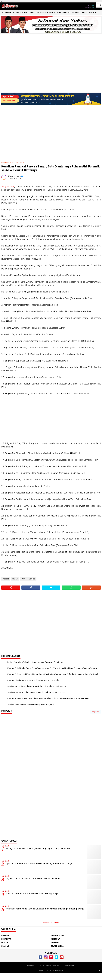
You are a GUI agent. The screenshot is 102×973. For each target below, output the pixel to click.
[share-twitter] (51, 587)
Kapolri (6, 162)
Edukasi (84, 13)
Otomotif (93, 13)
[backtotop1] (100, 970)
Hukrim (8, 13)
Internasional (57, 935)
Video (32, 13)
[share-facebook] (30, 587)
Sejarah (5, 946)
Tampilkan (95, 712)
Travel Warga (57, 946)
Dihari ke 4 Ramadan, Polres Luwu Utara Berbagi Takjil (31, 893)
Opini (59, 13)
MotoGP (4, 942)
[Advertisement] (51, 418)
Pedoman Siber (69, 965)
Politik (52, 13)
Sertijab (22, 162)
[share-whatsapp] (71, 587)
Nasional (5, 935)
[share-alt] (10, 587)
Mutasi (12, 162)
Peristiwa (66, 13)
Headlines (17, 13)
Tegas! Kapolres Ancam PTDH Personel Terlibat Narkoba (32, 878)
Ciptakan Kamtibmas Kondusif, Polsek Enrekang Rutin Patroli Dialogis (39, 863)
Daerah (25, 13)
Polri (17, 162)
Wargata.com (7, 186)
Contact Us (40, 965)
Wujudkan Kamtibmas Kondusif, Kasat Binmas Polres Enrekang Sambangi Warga (44, 908)
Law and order (42, 13)
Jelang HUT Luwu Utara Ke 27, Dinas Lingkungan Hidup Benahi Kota (38, 848)
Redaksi (48, 965)
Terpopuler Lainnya (51, 923)
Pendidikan (6, 939)
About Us (30, 965)
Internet (75, 13)
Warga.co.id (57, 965)
